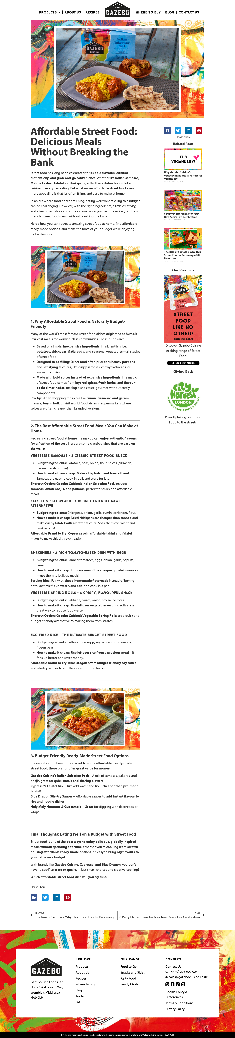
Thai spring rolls (81, 183)
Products (49, 12)
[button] (34, 897)
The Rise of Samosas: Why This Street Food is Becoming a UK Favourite (182, 255)
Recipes (92, 12)
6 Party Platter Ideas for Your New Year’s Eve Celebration (181, 215)
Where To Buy (148, 12)
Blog (169, 12)
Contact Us (189, 12)
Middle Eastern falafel (47, 183)
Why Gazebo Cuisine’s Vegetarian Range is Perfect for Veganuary (183, 175)
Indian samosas (126, 178)
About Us (73, 12)
